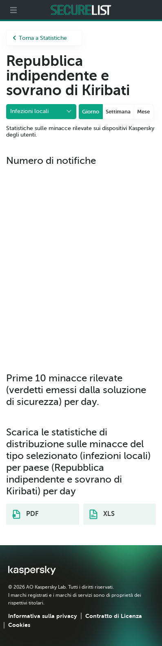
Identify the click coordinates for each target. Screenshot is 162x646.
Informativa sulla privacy (42, 616)
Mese (143, 112)
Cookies (19, 625)
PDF (25, 514)
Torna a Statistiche (40, 38)
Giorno (90, 112)
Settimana (118, 112)
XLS (102, 514)
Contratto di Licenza (113, 616)
